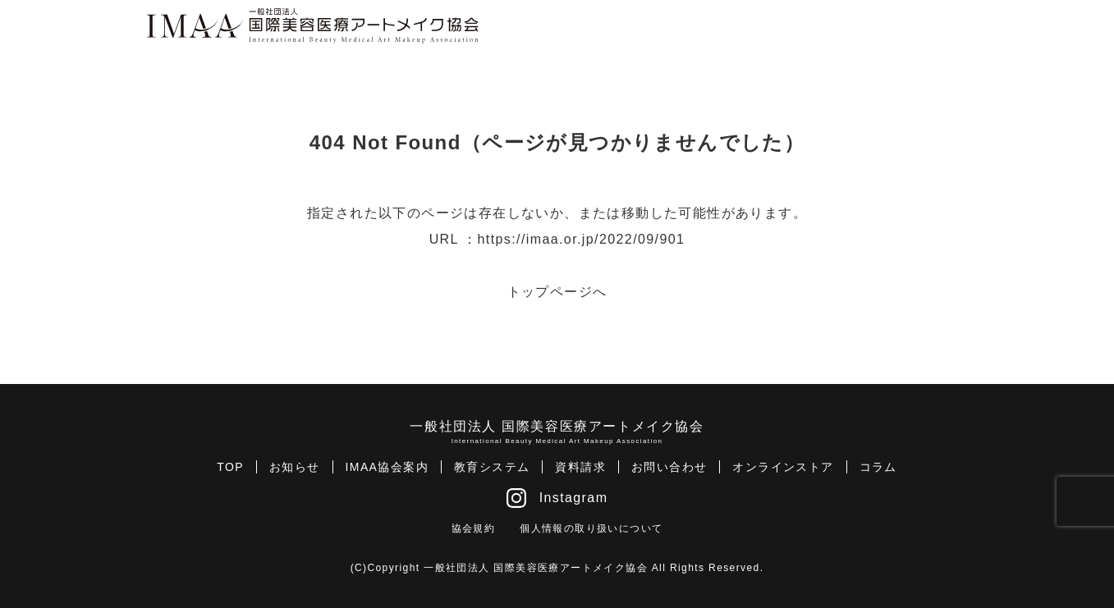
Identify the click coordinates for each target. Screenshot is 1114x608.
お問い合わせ (669, 466)
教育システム (491, 466)
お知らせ (294, 466)
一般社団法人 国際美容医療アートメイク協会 (557, 426)
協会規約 (474, 528)
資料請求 (580, 466)
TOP (230, 466)
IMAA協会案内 (387, 466)
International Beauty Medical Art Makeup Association (557, 441)
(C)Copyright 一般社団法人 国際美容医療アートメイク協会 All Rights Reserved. (557, 568)
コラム (878, 466)
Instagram (557, 498)
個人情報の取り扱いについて (591, 528)
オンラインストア (782, 466)
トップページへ (557, 292)
